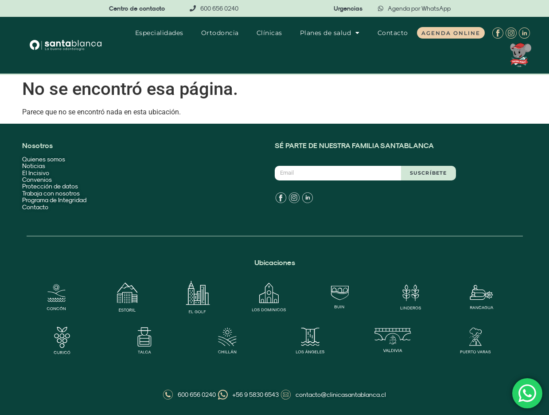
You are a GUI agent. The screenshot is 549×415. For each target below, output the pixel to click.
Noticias (33, 165)
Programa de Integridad (55, 200)
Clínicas (269, 33)
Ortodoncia (220, 33)
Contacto (393, 33)
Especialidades (159, 33)
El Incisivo (35, 172)
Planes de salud (330, 32)
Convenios (37, 179)
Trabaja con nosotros (51, 193)
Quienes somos (43, 159)
